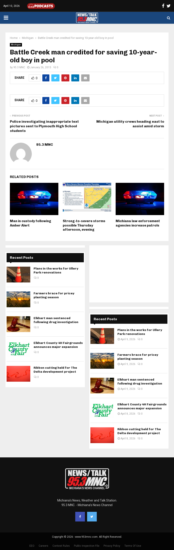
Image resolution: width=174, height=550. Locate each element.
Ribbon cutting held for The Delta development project (55, 370)
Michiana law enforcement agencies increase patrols (138, 223)
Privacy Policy (112, 545)
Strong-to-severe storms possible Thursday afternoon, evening (84, 225)
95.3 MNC (19, 67)
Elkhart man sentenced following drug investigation (56, 320)
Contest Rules (61, 545)
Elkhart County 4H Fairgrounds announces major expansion (58, 345)
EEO (31, 545)
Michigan (16, 44)
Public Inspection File (86, 545)
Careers (43, 545)
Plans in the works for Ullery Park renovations (56, 270)
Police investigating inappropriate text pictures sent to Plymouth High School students (44, 126)
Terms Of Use (132, 545)
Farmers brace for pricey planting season (54, 295)
